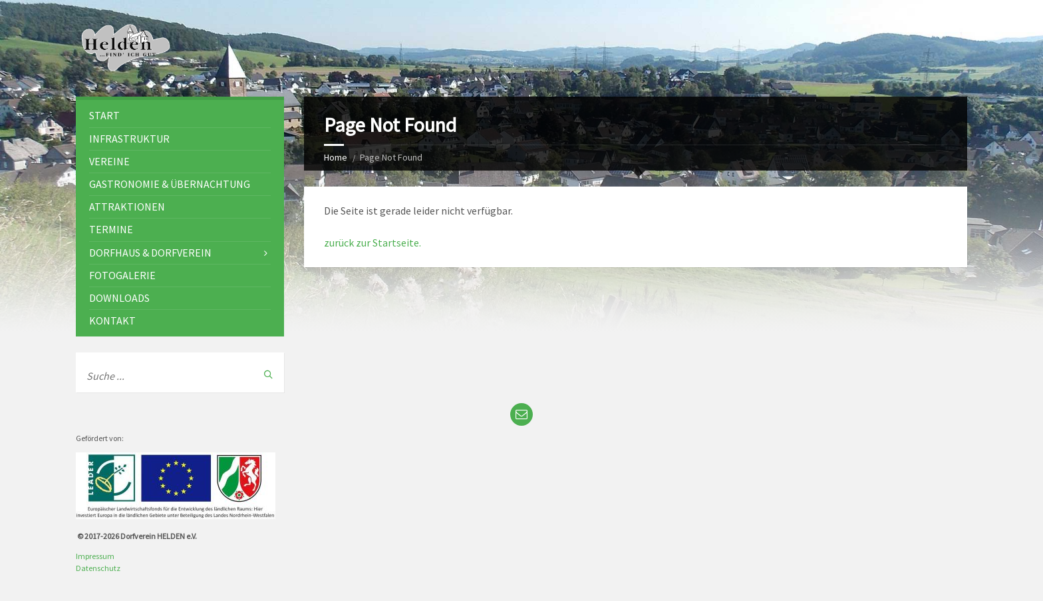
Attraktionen (127, 206)
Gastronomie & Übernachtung (169, 184)
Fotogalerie (122, 275)
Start (104, 115)
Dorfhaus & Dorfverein (150, 252)
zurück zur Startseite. (372, 242)
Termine (111, 229)
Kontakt (112, 320)
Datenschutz (98, 568)
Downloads (119, 297)
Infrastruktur (129, 138)
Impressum (95, 556)
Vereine (109, 161)
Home (335, 157)
